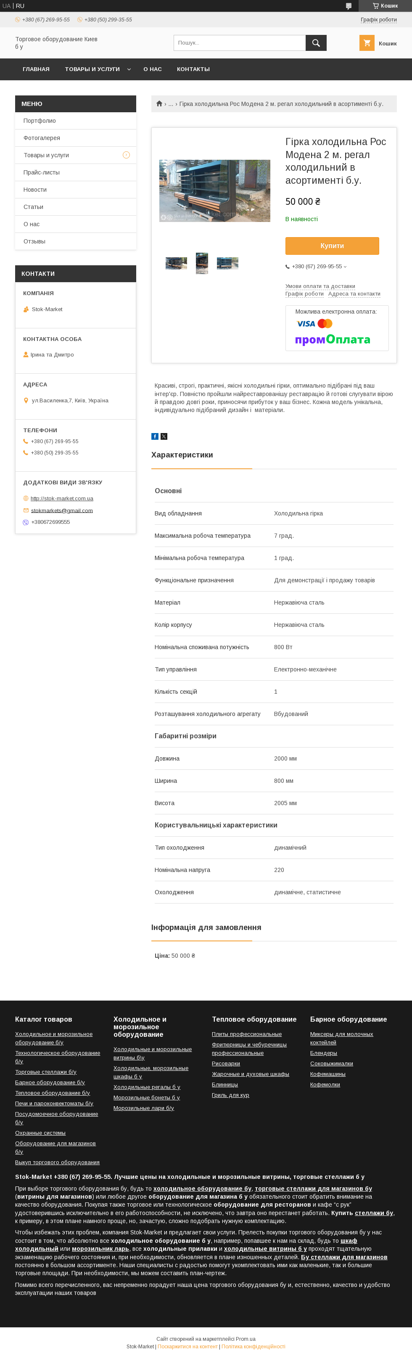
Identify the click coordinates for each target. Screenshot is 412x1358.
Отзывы (34, 241)
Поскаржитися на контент (188, 1347)
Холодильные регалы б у (147, 1087)
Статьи (33, 206)
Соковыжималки (331, 1063)
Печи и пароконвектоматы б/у (54, 1103)
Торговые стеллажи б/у (46, 1072)
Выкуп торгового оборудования (57, 1162)
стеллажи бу (374, 1213)
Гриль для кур (230, 1095)
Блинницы (225, 1084)
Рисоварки (226, 1063)
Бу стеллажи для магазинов (344, 1257)
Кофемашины (328, 1074)
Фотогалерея (42, 138)
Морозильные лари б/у (144, 1108)
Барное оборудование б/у (50, 1082)
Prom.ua (246, 1339)
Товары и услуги (92, 69)
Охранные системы (40, 1133)
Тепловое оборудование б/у (52, 1093)
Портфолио (40, 120)
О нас (152, 69)
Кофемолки (325, 1084)
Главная (36, 69)
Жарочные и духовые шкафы (250, 1074)
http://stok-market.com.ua (62, 498)
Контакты (193, 69)
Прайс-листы (42, 172)
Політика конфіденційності (253, 1347)
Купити (332, 245)
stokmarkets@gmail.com (62, 510)
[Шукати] (316, 43)
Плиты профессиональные (247, 1034)
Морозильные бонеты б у (147, 1097)
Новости (35, 189)
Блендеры (323, 1053)
